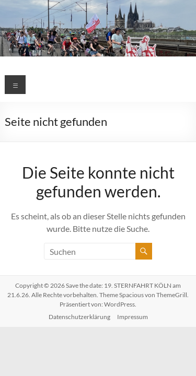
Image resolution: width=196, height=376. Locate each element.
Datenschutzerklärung (79, 317)
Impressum (132, 317)
